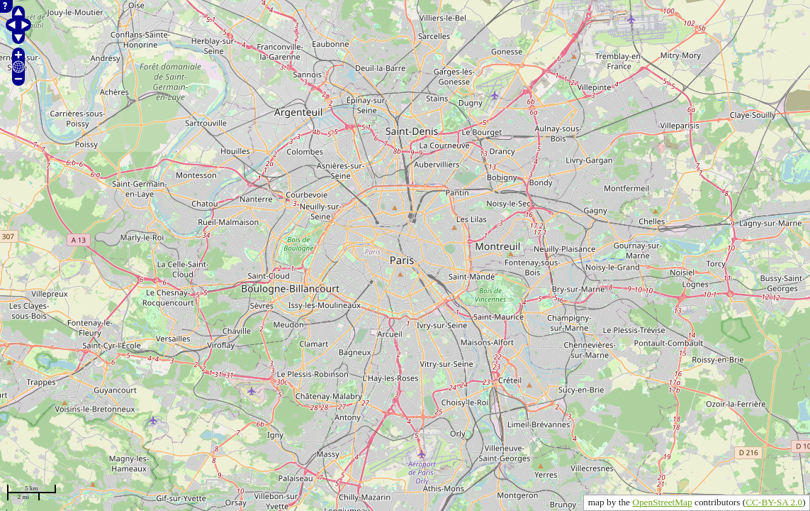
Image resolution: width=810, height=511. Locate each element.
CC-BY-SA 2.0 (774, 502)
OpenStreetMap (662, 502)
